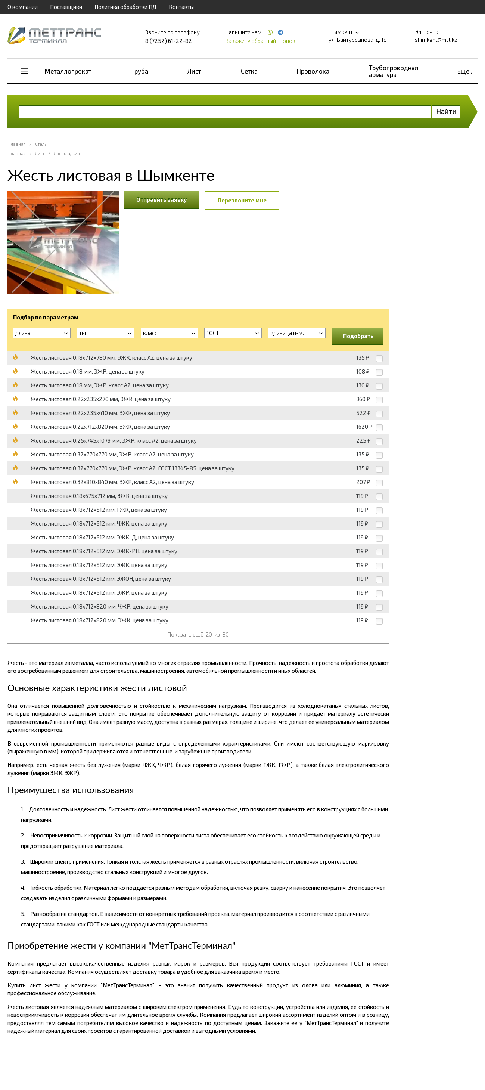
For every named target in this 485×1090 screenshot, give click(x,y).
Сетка (249, 71)
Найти (446, 111)
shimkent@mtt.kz (436, 39)
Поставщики (66, 6)
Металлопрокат (68, 71)
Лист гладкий (67, 153)
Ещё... (465, 71)
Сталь (40, 144)
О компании (22, 6)
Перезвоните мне (242, 200)
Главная (17, 144)
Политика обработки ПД (125, 6)
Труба (139, 71)
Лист (194, 71)
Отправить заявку (161, 199)
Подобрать (358, 335)
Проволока (313, 71)
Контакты (181, 6)
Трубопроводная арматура (393, 71)
